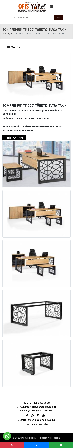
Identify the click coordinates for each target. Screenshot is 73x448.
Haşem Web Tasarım (50, 437)
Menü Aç (15, 47)
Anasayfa (7, 33)
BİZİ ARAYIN (15, 137)
